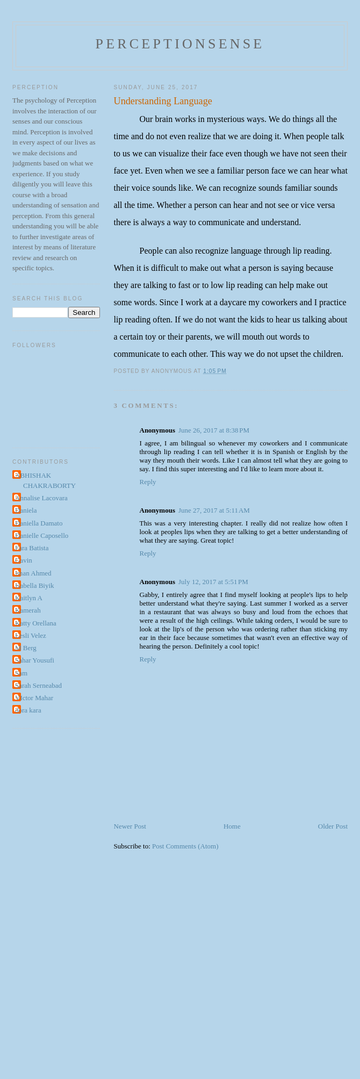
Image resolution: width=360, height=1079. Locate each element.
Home (232, 826)
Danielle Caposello (41, 535)
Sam (21, 673)
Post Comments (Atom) (185, 846)
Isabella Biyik (34, 585)
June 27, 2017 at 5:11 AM (214, 510)
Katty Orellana (35, 623)
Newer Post (130, 826)
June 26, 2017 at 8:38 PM (213, 430)
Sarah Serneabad (38, 685)
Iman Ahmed (33, 573)
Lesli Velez (30, 635)
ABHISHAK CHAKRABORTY (45, 480)
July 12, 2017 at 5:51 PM (213, 582)
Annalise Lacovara (41, 498)
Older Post (333, 826)
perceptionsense (180, 44)
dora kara (28, 710)
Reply (148, 482)
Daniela (26, 510)
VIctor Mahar (34, 698)
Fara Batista (31, 548)
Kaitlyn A (28, 598)
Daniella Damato (38, 523)
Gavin (23, 560)
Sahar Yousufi (34, 660)
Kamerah (28, 610)
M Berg (26, 648)
